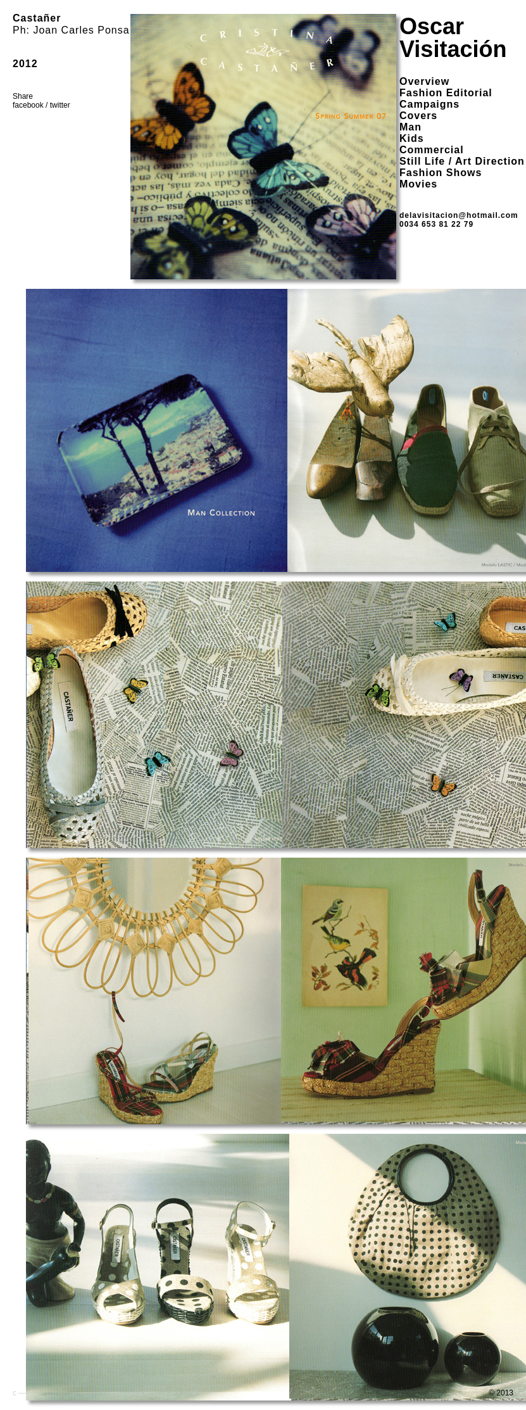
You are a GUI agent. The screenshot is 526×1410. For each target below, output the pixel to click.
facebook (28, 105)
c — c (22, 1392)
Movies (418, 184)
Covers (418, 115)
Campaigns (429, 104)
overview (424, 81)
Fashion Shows (440, 172)
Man (410, 127)
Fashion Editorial (445, 92)
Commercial (431, 149)
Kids (411, 138)
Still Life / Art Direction (462, 161)
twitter (60, 105)
